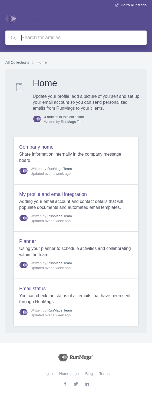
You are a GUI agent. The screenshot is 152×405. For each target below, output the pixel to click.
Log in (47, 373)
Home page (69, 373)
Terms (104, 373)
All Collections (17, 62)
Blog (89, 373)
